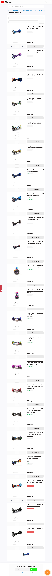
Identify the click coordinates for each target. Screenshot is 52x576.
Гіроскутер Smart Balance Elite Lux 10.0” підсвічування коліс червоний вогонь (35, 386)
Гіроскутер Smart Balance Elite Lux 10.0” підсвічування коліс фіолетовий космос (35, 362)
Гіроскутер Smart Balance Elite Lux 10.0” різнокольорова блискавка (35, 434)
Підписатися (33, 569)
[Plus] (22, 46)
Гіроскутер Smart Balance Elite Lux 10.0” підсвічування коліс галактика (35, 315)
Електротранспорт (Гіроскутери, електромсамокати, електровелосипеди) (27, 10)
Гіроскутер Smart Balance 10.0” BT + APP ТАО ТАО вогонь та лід (35, 482)
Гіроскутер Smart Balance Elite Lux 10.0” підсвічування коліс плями (35, 338)
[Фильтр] (1, 288)
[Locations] (42, 2)
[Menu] (2, 2)
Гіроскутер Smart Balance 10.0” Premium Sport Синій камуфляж (35, 195)
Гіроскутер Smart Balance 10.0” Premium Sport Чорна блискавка (35, 219)
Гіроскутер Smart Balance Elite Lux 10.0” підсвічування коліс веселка (35, 291)
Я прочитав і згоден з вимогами (26, 573)
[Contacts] (46, 2)
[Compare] (18, 40)
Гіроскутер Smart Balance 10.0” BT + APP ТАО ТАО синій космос (35, 28)
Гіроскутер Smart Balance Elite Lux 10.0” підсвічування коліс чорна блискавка (35, 410)
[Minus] (11, 46)
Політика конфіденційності (27, 572)
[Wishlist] (15, 40)
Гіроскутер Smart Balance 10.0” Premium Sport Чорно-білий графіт (35, 243)
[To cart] (35, 46)
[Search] (9, 6)
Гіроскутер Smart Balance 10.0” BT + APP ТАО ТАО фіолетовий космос (35, 52)
